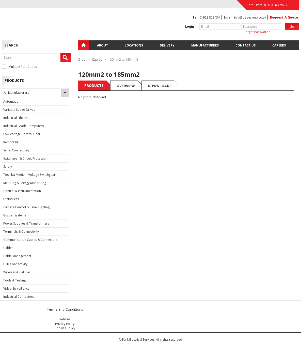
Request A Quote (284, 17)
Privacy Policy (64, 324)
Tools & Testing (14, 280)
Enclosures (11, 199)
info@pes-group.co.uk (250, 17)
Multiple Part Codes (19, 67)
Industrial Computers (18, 296)
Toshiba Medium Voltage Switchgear (29, 174)
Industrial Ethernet (16, 118)
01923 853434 (209, 17)
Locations (134, 45)
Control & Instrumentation (22, 191)
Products (94, 85)
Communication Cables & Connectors (30, 240)
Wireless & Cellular (16, 272)
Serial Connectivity (16, 150)
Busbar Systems (14, 215)
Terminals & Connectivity (21, 231)
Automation (11, 101)
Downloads (159, 85)
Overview (126, 85)
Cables (8, 248)
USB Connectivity (15, 264)
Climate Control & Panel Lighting (26, 207)
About (102, 45)
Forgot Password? (257, 32)
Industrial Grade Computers (23, 126)
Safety (7, 166)
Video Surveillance (16, 288)
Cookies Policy (64, 328)
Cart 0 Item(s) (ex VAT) (267, 5)
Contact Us (245, 45)
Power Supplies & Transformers (26, 223)
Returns (64, 319)
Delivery (167, 45)
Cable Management (17, 256)
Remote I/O (11, 142)
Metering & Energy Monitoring (24, 183)
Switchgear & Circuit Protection (25, 158)
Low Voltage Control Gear (21, 134)
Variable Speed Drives (19, 109)
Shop (82, 59)
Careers (279, 45)
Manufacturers (205, 45)
